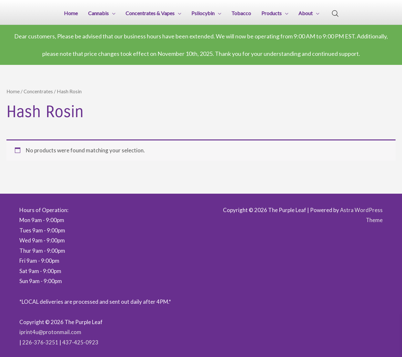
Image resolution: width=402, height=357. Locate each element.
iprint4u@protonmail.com (50, 330)
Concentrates (39, 89)
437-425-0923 (80, 340)
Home (13, 89)
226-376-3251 (40, 340)
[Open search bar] (335, 13)
